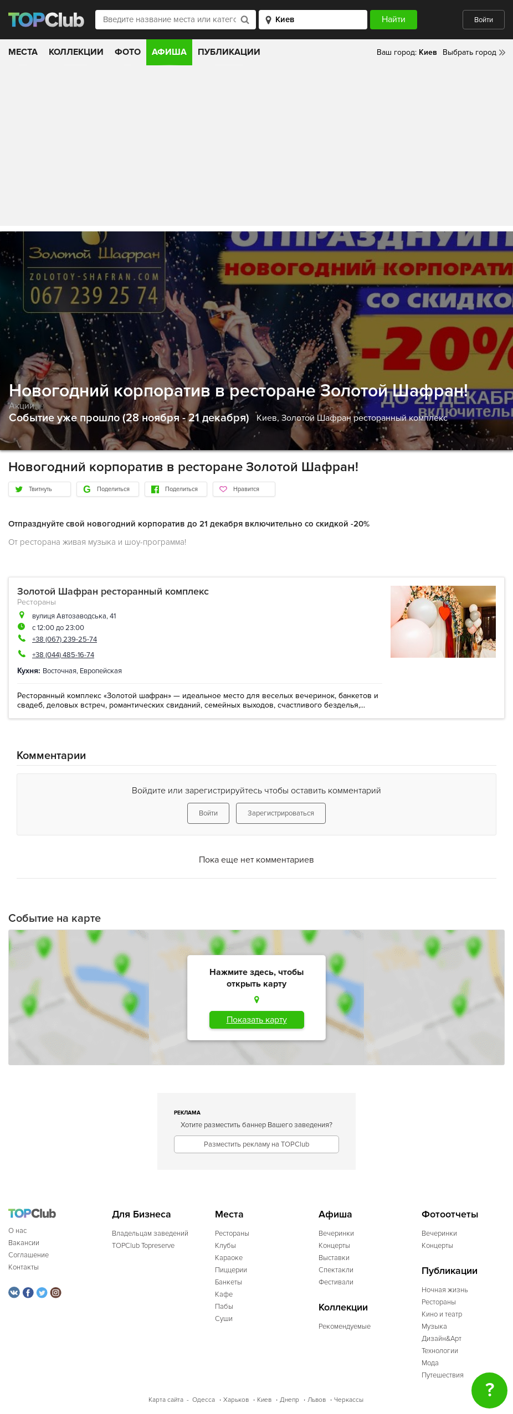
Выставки (334, 1257)
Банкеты (228, 1282)
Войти (483, 20)
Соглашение (28, 1255)
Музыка (434, 1326)
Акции (21, 405)
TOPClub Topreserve (143, 1245)
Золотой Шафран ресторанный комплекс (364, 418)
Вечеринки (336, 1233)
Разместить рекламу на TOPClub (256, 1144)
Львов (316, 1400)
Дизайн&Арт (441, 1338)
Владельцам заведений (150, 1233)
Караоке (229, 1257)
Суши (224, 1318)
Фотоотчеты (450, 1214)
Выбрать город (469, 52)
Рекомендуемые (345, 1326)
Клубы (225, 1245)
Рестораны (36, 602)
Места (23, 52)
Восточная (59, 671)
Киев (264, 1400)
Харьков (236, 1400)
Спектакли (336, 1270)
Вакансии (23, 1242)
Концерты (334, 1245)
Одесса (203, 1400)
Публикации (229, 52)
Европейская (101, 671)
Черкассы (348, 1400)
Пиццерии (231, 1270)
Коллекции (76, 52)
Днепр (289, 1400)
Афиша (169, 52)
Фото (128, 52)
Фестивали (336, 1282)
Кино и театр (442, 1314)
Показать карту (257, 1019)
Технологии (440, 1350)
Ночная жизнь (445, 1290)
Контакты (23, 1267)
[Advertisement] (256, 148)
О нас (17, 1230)
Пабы (224, 1306)
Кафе (224, 1294)
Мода (430, 1363)
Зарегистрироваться (281, 813)
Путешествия (443, 1375)
